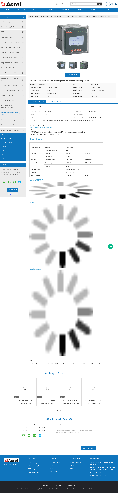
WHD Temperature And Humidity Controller (13, 107)
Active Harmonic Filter (13, 101)
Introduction (55, 462)
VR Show (36, 10)
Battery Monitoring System (13, 125)
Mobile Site (71, 485)
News (79, 10)
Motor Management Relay (13, 73)
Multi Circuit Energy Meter (13, 58)
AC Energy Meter (13, 37)
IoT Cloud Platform (13, 95)
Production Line (76, 462)
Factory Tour (6, 138)
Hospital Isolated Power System (13, 53)
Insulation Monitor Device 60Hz (39, 364)
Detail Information (37, 101)
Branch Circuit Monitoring (13, 68)
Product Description (57, 101)
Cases (93, 10)
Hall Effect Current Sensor (13, 85)
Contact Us (64, 10)
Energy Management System (13, 130)
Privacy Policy (58, 485)
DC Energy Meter (13, 32)
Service (52, 468)
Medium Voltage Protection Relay (13, 79)
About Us (50, 10)
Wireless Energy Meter (13, 27)
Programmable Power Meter (13, 63)
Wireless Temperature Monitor (13, 42)
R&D (71, 468)
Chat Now (109, 10)
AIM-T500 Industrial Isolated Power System (64, 364)
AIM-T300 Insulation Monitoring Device (91, 364)
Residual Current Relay (13, 120)
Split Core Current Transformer (13, 47)
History (52, 465)
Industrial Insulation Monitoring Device (13, 114)
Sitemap (45, 485)
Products (21, 10)
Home (7, 10)
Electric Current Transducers (13, 90)
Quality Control (7, 142)
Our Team (53, 471)
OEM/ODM (73, 465)
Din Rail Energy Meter (13, 22)
